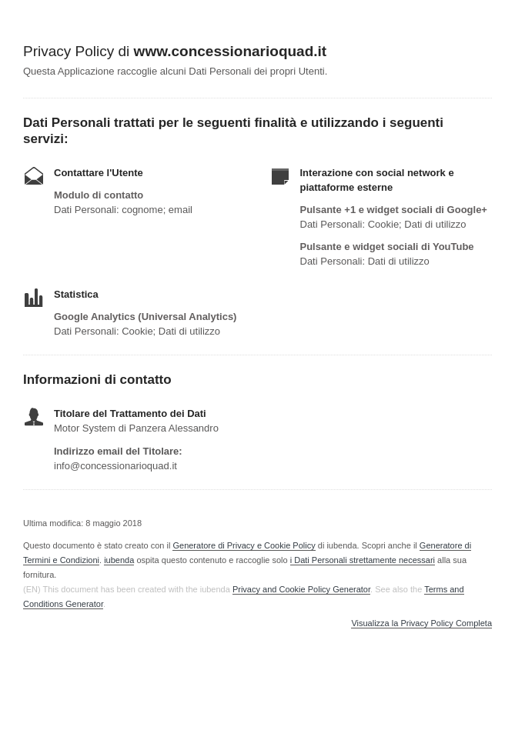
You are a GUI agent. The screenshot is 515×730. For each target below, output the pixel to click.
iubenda (119, 560)
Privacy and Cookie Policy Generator (301, 589)
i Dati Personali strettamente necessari (362, 560)
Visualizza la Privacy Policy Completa (421, 623)
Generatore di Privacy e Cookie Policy (243, 545)
